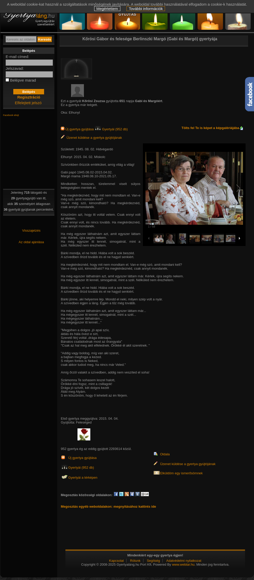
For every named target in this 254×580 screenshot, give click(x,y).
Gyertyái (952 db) (111, 129)
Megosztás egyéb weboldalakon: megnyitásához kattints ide (108, 506)
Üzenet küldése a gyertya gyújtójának (91, 138)
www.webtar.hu (183, 564)
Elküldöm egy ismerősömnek (181, 473)
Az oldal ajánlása (31, 242)
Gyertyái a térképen (82, 477)
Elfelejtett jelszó (28, 103)
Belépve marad (23, 80)
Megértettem (107, 8)
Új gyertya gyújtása (78, 129)
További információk (146, 8)
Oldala (165, 454)
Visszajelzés (31, 230)
